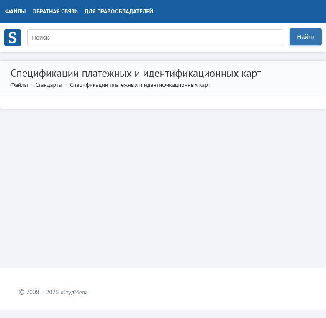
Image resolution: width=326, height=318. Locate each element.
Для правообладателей (119, 11)
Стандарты (49, 85)
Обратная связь (55, 11)
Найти (306, 36)
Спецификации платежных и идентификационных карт (140, 85)
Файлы (15, 11)
